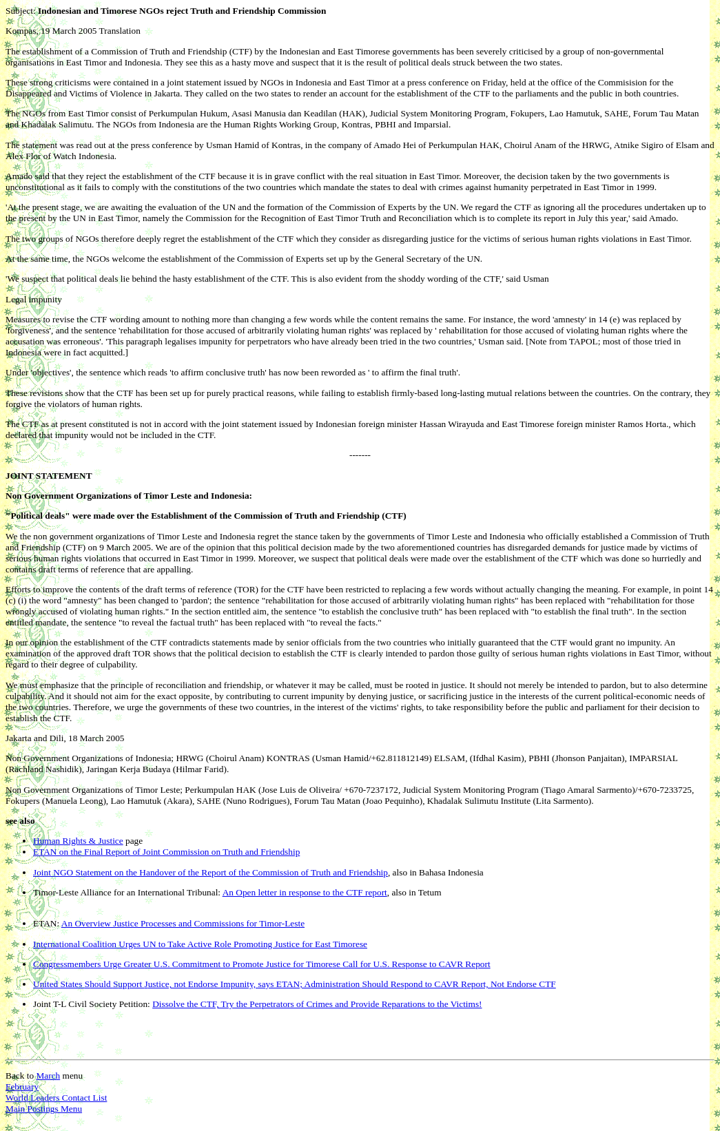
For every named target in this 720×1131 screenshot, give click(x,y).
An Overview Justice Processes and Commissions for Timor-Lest (183, 923)
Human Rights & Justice (78, 841)
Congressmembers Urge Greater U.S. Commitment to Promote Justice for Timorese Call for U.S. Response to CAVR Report (262, 964)
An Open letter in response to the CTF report (305, 892)
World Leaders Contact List (56, 1097)
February (22, 1086)
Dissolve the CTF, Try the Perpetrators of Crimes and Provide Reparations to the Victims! (317, 1004)
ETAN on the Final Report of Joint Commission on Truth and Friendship (166, 852)
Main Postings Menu (44, 1108)
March (48, 1075)
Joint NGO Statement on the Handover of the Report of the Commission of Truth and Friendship (210, 872)
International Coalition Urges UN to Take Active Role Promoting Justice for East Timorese (200, 944)
